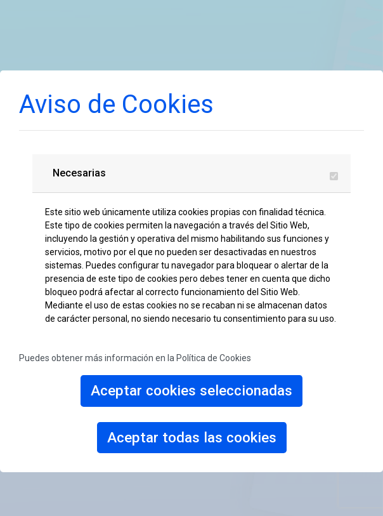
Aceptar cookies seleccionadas (191, 390)
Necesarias (79, 173)
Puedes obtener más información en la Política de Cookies (135, 358)
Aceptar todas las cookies (191, 437)
